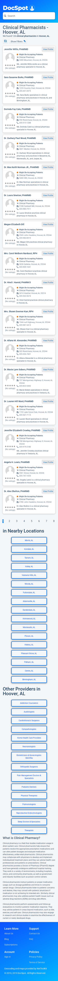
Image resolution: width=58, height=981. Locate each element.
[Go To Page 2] (9, 521)
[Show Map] (5, 41)
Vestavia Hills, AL (29, 575)
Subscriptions (10, 944)
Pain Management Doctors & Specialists (29, 776)
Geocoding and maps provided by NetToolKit (25, 968)
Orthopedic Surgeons (29, 767)
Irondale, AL (29, 549)
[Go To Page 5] (31, 521)
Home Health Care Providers (29, 738)
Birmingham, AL (29, 679)
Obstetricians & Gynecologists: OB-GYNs (29, 756)
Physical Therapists (29, 796)
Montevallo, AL (29, 627)
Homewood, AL (29, 619)
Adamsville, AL (29, 601)
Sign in (7, 957)
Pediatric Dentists (29, 787)
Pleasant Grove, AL (29, 653)
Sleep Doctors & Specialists (29, 822)
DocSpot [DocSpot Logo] (18, 8)
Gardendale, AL (29, 610)
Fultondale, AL (29, 592)
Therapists (29, 830)
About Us (8, 933)
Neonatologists (29, 746)
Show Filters (18, 41)
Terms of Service (37, 962)
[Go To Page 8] (54, 521)
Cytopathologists (29, 729)
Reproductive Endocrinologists (29, 813)
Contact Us (34, 933)
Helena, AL (29, 645)
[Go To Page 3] (16, 521)
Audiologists (29, 712)
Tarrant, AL (29, 558)
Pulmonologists (29, 804)
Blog (6, 939)
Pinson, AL (29, 636)
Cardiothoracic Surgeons (29, 720)
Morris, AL (29, 540)
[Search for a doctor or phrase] (29, 16)
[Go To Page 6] (39, 521)
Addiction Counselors (29, 703)
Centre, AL (29, 671)
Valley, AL (29, 566)
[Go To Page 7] (46, 521)
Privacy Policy (35, 957)
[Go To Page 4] (24, 521)
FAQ (31, 939)
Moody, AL (29, 584)
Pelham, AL (29, 662)
